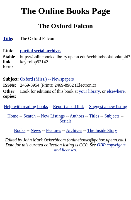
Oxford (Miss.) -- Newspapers (47, 79)
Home (13, 116)
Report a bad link (68, 106)
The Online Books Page (65, 11)
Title (7, 38)
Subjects (112, 116)
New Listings (53, 116)
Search (29, 116)
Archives (74, 130)
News (36, 130)
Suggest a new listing (108, 106)
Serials (65, 121)
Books (19, 130)
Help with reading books (26, 106)
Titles (94, 116)
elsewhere (116, 91)
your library (89, 91)
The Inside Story (102, 130)
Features (53, 130)
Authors (77, 116)
